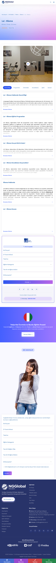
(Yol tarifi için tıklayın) (40, 511)
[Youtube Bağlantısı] (48, 530)
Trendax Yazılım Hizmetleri (30, 556)
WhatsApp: (28, 298)
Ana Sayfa (4, 14)
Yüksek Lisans (33, 492)
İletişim (4, 531)
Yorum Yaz (11, 28)
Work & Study (33, 495)
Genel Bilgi (7, 87)
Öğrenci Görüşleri (6, 516)
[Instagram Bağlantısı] (39, 530)
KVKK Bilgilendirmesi (10, 467)
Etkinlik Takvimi (6, 526)
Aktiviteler (26, 87)
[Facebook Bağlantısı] (31, 530)
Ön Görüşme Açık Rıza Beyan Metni (27, 467)
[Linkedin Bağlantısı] (43, 530)
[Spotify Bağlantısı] (52, 530)
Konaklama (35, 87)
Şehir (43, 87)
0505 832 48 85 (41, 519)
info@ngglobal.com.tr (42, 522)
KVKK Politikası (9, 554)
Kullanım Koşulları (37, 554)
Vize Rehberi (5, 521)
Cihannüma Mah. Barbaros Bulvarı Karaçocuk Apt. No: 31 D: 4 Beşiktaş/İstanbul (41, 513)
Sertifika (31, 503)
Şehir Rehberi (5, 518)
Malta (16, 14)
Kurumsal (4, 513)
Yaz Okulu (31, 500)
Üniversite (32, 490)
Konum (50, 87)
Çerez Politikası (47, 554)
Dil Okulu (31, 487)
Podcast (4, 529)
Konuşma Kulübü (6, 523)
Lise (30, 498)
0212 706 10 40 (39, 517)
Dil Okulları (11, 14)
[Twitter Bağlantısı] (35, 530)
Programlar (17, 87)
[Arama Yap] (51, 2)
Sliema (21, 14)
